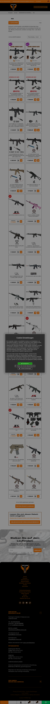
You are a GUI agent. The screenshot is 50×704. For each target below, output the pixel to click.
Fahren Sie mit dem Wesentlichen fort (25, 366)
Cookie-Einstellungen (25, 368)
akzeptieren (25, 363)
